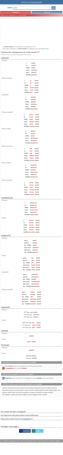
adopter (31, 388)
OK (53, 8)
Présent (4, 61)
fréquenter (37, 388)
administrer (5, 390)
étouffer (36, 390)
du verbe (14, 368)
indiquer (13, 394)
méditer (48, 388)
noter (27, 388)
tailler (9, 392)
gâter (55, 390)
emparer (9, 388)
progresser (26, 392)
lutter (40, 394)
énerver (12, 390)
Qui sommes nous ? (31, 441)
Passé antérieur (7, 146)
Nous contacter (43, 441)
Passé (4, 218)
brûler (16, 390)
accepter (44, 394)
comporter (39, 392)
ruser (59, 390)
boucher (31, 390)
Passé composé (7, 78)
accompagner (6, 394)
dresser (22, 388)
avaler (18, 388)
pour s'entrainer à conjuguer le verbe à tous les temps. (28, 378)
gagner (36, 394)
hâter (13, 392)
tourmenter (19, 392)
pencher (21, 390)
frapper (24, 394)
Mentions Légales (54, 441)
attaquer (50, 392)
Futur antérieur (7, 180)
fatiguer (51, 390)
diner (14, 388)
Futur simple (6, 163)
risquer (26, 390)
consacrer (30, 394)
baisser (43, 388)
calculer (4, 388)
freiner (46, 390)
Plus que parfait (7, 112)
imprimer (54, 388)
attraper (45, 392)
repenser (5, 392)
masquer (32, 392)
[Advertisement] (31, 31)
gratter (42, 390)
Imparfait (5, 95)
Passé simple (6, 129)
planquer (19, 394)
